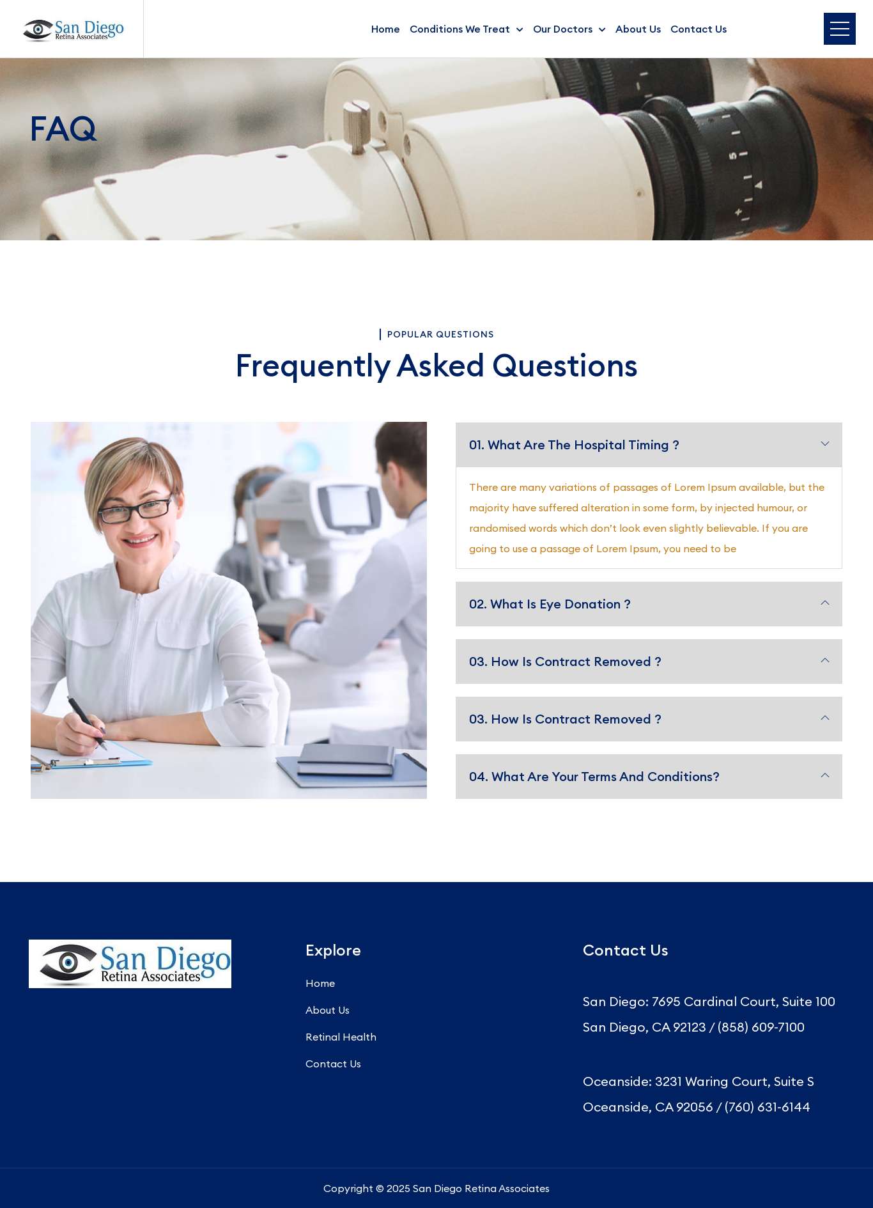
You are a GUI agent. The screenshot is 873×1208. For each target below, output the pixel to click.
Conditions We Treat (460, 28)
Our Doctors (562, 28)
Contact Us (698, 28)
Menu (839, 28)
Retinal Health (340, 1036)
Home (385, 28)
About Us (638, 28)
